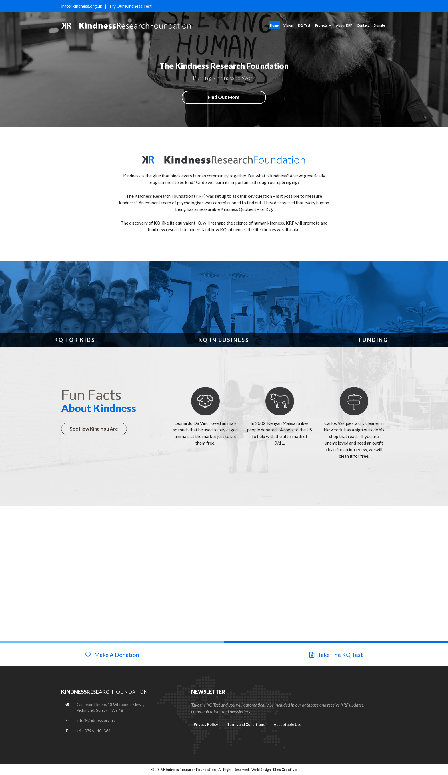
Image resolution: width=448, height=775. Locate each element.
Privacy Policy (206, 724)
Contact (363, 25)
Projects (323, 25)
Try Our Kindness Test (130, 6)
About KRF (344, 25)
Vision (288, 25)
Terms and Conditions (246, 724)
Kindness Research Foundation (189, 770)
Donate (379, 25)
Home (274, 25)
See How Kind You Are (94, 429)
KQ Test (304, 25)
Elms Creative (285, 770)
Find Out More (224, 97)
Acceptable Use (287, 724)
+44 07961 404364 (94, 730)
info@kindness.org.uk (81, 6)
